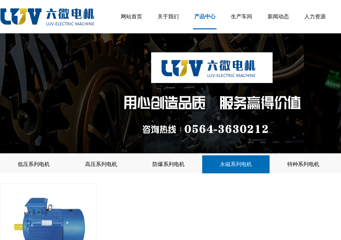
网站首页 (131, 16)
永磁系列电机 (236, 164)
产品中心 (205, 16)
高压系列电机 (101, 164)
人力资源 (315, 16)
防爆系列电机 (168, 164)
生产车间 (241, 16)
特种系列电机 (303, 164)
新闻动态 (278, 16)
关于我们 (168, 16)
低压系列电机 (34, 164)
